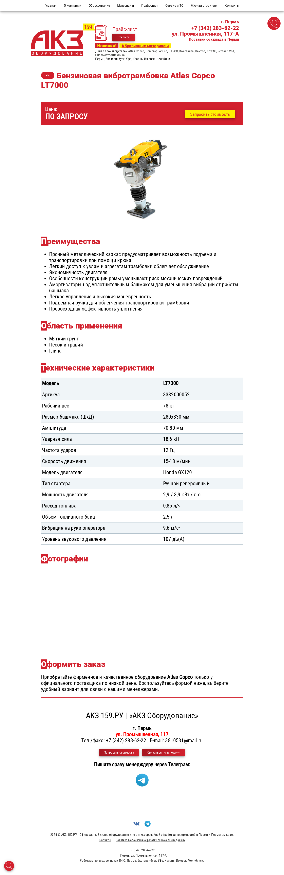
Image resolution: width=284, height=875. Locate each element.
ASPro (163, 51)
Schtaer (222, 51)
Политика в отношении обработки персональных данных (150, 840)
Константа (186, 51)
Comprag (151, 51)
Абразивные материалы (145, 45)
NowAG (211, 51)
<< (47, 75)
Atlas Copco (136, 51)
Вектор (200, 51)
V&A (231, 51)
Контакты (105, 840)
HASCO (173, 51)
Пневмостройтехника (110, 55)
